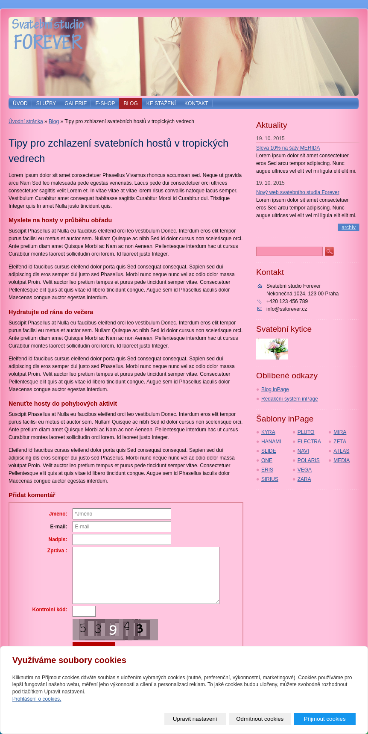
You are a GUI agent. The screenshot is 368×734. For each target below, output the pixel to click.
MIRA (339, 432)
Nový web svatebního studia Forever (297, 192)
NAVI (303, 451)
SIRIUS (269, 479)
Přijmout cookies (325, 719)
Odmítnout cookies (259, 719)
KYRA (268, 432)
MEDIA (341, 460)
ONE (266, 460)
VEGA (305, 470)
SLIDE (268, 451)
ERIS (267, 470)
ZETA (339, 442)
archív (349, 227)
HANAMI (271, 442)
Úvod (20, 103)
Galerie (75, 103)
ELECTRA (309, 442)
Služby (46, 103)
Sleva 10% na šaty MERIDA (288, 148)
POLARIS (309, 460)
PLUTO (306, 432)
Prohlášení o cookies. (36, 699)
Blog (130, 103)
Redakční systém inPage (289, 399)
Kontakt (196, 103)
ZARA (304, 479)
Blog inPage (275, 389)
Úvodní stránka (26, 121)
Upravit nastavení (195, 719)
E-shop (105, 103)
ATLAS (341, 451)
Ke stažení (161, 103)
